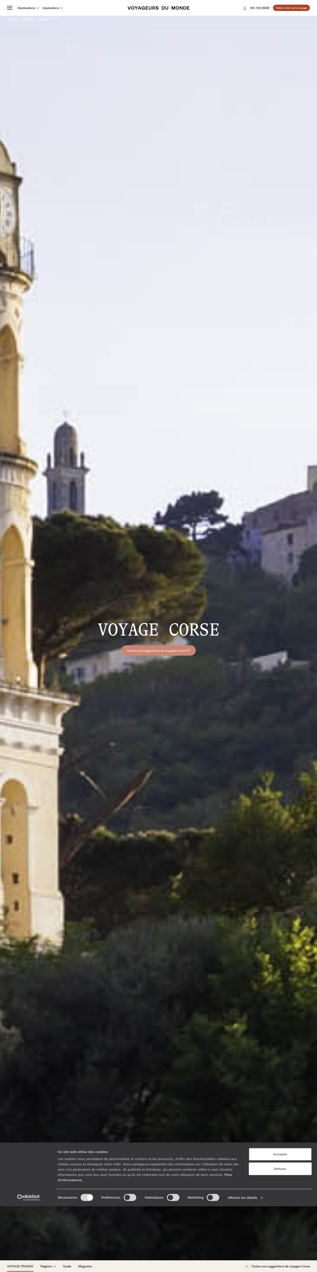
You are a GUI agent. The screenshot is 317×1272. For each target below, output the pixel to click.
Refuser (280, 1234)
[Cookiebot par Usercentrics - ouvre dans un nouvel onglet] (28, 1263)
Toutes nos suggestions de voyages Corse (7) (158, 650)
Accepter (280, 1220)
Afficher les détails (242, 1263)
